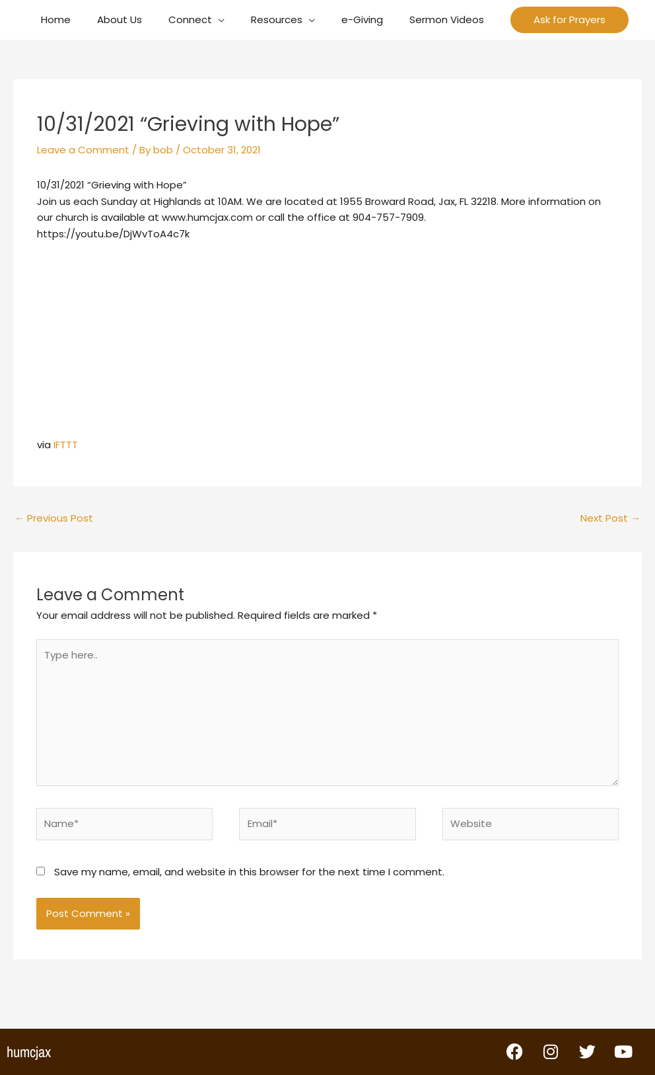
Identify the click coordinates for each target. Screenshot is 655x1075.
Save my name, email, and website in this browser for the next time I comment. (249, 872)
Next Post (610, 518)
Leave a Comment (83, 150)
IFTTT (65, 445)
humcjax (29, 1052)
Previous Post (54, 518)
